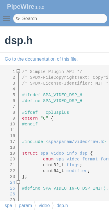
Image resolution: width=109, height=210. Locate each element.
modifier (77, 171)
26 (8, 194)
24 (8, 182)
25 (8, 188)
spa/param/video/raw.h (75, 141)
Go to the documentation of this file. (41, 59)
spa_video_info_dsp (63, 153)
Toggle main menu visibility (8, 16)
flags (73, 165)
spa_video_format (77, 159)
